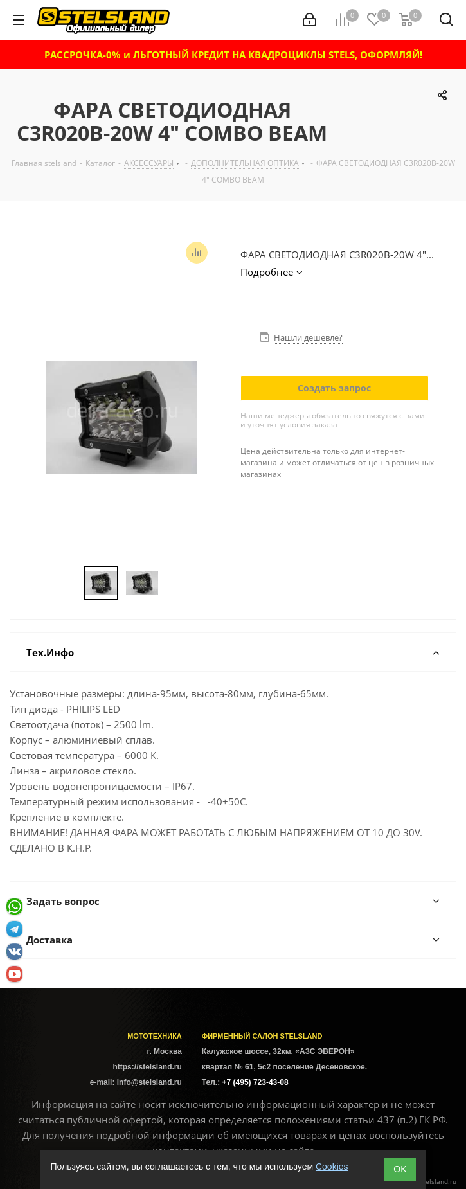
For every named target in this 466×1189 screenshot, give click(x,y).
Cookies (332, 1166)
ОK (399, 1169)
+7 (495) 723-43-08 (255, 1082)
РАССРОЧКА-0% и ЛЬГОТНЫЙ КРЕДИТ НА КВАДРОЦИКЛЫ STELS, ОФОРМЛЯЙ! (233, 54)
